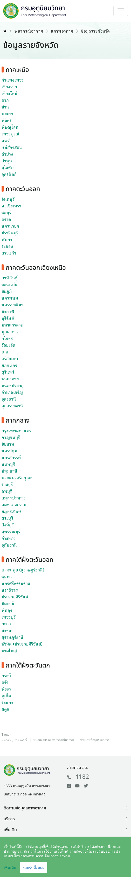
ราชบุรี (7, 485)
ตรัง (5, 682)
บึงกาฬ (8, 312)
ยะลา (6, 624)
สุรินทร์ (8, 372)
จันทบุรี (8, 199)
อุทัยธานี (9, 545)
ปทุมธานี (9, 471)
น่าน (5, 107)
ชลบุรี (6, 213)
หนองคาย (10, 379)
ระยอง (7, 246)
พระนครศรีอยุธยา (17, 478)
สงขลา (7, 631)
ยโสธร (7, 339)
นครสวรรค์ (11, 458)
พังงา (6, 689)
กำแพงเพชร (13, 80)
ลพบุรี (7, 491)
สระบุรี (7, 518)
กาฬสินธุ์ (9, 278)
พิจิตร (7, 121)
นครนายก (10, 226)
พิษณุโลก (10, 127)
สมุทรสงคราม (14, 505)
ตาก (5, 100)
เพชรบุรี (9, 617)
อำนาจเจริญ (12, 392)
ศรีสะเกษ (10, 359)
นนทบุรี (8, 464)
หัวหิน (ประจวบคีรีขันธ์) (22, 644)
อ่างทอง (9, 538)
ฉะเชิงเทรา (11, 206)
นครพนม (10, 298)
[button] (65, 808)
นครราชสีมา (12, 305)
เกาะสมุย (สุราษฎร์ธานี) (23, 570)
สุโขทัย (8, 168)
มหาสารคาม (13, 325)
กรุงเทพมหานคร (16, 431)
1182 (78, 777)
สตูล (5, 709)
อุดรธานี (9, 399)
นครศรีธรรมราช (16, 584)
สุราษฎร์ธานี (12, 637)
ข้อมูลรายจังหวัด (95, 31)
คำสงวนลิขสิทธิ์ (46, 865)
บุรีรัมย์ (8, 318)
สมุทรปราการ (14, 498)
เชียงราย (9, 87)
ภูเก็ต (6, 696)
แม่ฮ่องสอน (12, 147)
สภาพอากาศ (62, 31)
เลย (5, 352)
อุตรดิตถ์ (9, 174)
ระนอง (7, 703)
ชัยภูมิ (7, 291)
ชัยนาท (8, 444)
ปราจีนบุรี (10, 233)
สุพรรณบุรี (11, 532)
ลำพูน (7, 161)
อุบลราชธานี (12, 406)
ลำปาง (7, 154)
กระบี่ (6, 676)
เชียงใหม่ (9, 94)
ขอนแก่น (10, 285)
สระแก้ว (9, 253)
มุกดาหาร (10, 332)
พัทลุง (7, 610)
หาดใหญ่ (9, 651)
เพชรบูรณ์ (10, 134)
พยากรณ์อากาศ (29, 31)
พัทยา (7, 240)
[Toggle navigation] (120, 11)
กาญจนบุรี (11, 437)
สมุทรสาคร (12, 512)
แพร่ (6, 141)
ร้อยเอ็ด (8, 345)
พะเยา (7, 114)
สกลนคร (9, 366)
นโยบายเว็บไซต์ (81, 865)
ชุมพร (7, 577)
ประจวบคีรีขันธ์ (15, 597)
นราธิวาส (10, 590)
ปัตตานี (8, 604)
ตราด (6, 219)
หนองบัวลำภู (13, 386)
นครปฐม (9, 451)
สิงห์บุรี (8, 525)
